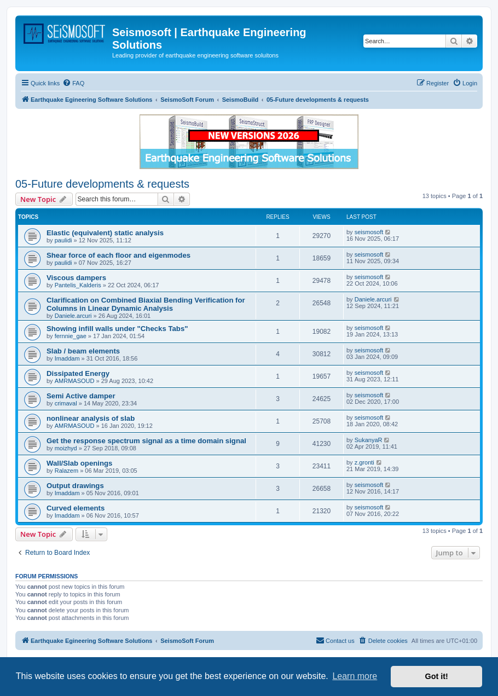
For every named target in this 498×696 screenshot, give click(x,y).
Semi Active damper (81, 396)
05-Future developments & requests (102, 184)
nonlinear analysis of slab (91, 418)
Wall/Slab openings (79, 463)
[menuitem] (73, 83)
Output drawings (75, 486)
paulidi (63, 240)
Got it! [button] (436, 676)
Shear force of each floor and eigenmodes (118, 255)
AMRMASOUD (75, 381)
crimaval (66, 403)
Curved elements (76, 508)
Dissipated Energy (78, 373)
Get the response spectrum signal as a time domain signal (146, 441)
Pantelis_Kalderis (78, 285)
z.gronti (364, 462)
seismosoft (369, 232)
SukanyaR (369, 440)
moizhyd (66, 448)
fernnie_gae (70, 336)
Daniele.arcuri (73, 315)
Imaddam (67, 358)
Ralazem (66, 470)
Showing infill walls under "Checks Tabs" (117, 328)
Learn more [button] (354, 676)
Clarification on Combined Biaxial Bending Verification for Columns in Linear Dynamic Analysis (146, 304)
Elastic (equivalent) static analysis (105, 233)
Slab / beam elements (83, 351)
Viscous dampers (76, 278)
